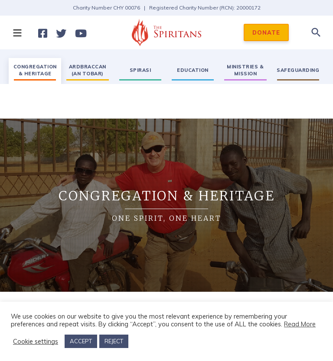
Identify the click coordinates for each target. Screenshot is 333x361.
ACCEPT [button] (81, 341)
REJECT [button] (113, 341)
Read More (300, 324)
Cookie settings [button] (35, 341)
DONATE (266, 32)
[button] (17, 32)
